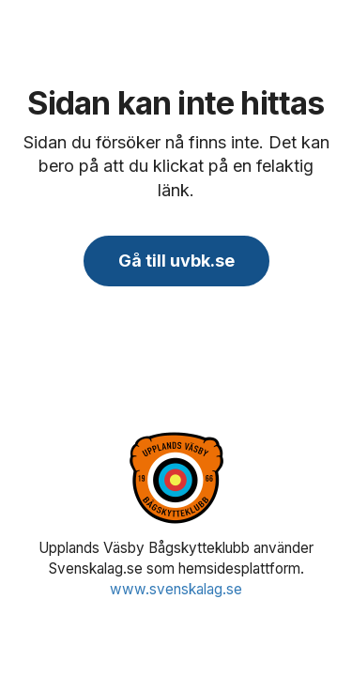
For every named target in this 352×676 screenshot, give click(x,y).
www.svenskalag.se (176, 589)
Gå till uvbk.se (176, 260)
